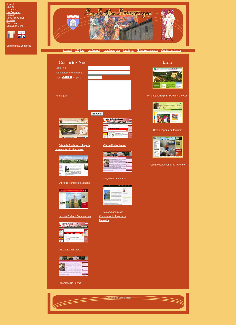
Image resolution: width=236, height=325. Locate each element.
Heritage (10, 15)
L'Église (10, 7)
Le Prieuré (11, 9)
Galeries (10, 20)
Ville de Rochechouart (70, 256)
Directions (11, 23)
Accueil (10, 4)
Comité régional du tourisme (167, 130)
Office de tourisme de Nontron (74, 190)
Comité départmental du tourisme (167, 164)
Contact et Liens (14, 26)
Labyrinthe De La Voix (70, 290)
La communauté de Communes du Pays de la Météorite (112, 223)
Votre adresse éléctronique (62, 73)
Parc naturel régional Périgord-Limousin (167, 95)
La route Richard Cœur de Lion (75, 223)
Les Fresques (13, 12)
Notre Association (15, 17)
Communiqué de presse (18, 45)
